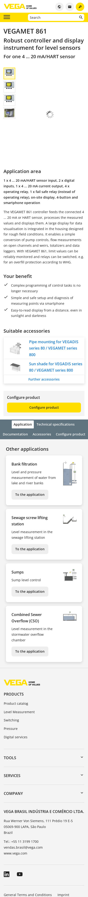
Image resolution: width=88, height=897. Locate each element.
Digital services (15, 698)
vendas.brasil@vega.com (23, 808)
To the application (30, 455)
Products (14, 655)
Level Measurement (19, 673)
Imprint (63, 856)
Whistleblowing (65, 869)
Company (13, 754)
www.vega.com (15, 814)
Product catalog (16, 664)
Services (12, 736)
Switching (11, 681)
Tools (10, 718)
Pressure (11, 689)
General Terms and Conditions (28, 856)
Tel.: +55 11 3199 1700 (21, 802)
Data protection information (26, 869)
